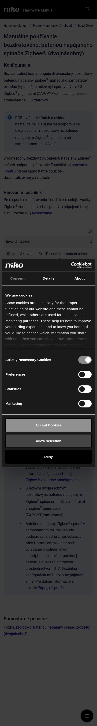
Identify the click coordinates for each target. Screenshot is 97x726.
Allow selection (48, 441)
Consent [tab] (17, 278)
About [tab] (80, 278)
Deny (48, 457)
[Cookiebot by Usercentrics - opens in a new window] (71, 265)
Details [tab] (48, 278)
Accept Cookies (48, 425)
